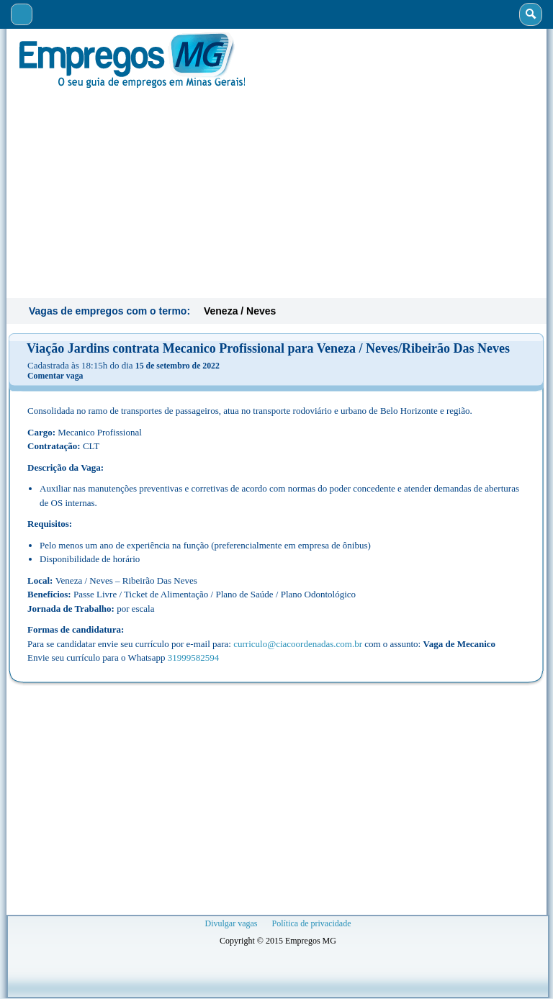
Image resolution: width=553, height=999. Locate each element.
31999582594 (194, 657)
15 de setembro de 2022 (177, 366)
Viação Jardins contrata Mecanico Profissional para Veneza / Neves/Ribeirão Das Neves (268, 348)
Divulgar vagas (231, 923)
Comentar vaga (55, 376)
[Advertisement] (276, 191)
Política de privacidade (311, 923)
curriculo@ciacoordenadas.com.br (297, 643)
